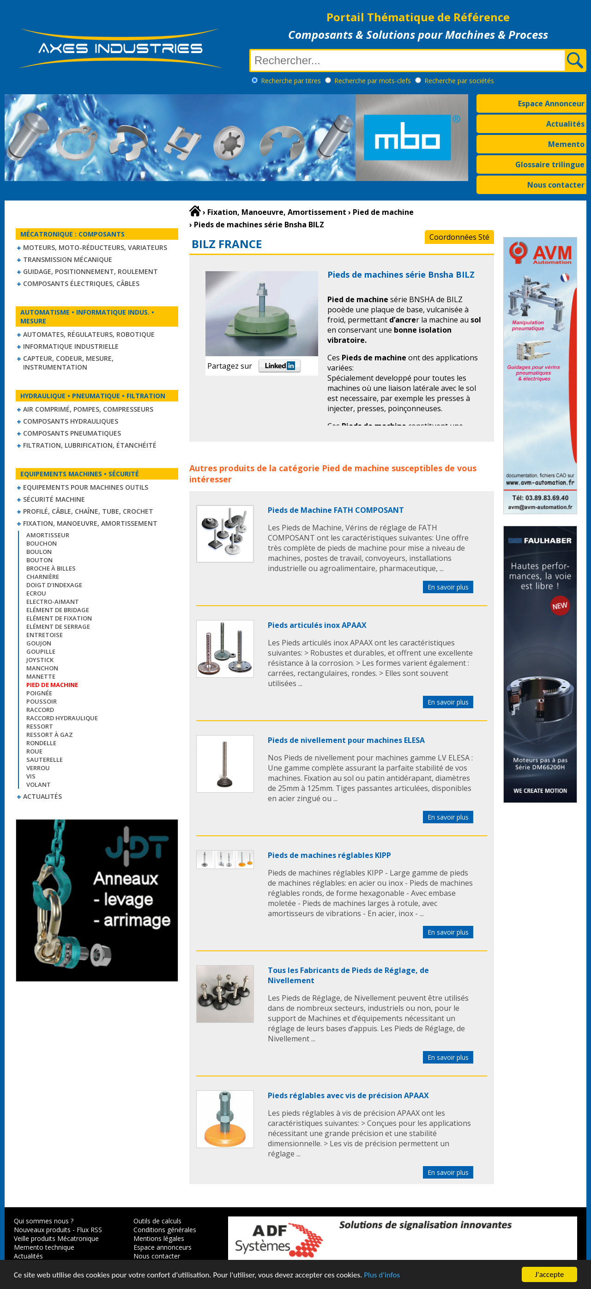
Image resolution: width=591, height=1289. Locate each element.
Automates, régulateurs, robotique (89, 334)
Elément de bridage (57, 610)
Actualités (565, 124)
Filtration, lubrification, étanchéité (90, 445)
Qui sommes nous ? (43, 1220)
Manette (40, 676)
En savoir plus (448, 587)
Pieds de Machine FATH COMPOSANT (336, 510)
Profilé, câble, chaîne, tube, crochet (88, 511)
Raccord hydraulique (62, 718)
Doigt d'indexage (54, 585)
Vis (31, 776)
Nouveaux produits (42, 1229)
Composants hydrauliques (70, 421)
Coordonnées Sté (459, 237)
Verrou (38, 768)
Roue (34, 751)
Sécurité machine (54, 499)
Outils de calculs (157, 1220)
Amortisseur (47, 535)
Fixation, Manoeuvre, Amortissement (90, 523)
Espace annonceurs (162, 1247)
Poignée (39, 693)
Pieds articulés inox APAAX (317, 625)
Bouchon (41, 543)
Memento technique (44, 1247)
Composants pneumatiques (72, 433)
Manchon (42, 668)
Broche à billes (51, 568)
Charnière (42, 576)
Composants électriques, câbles (81, 283)
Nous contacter (556, 185)
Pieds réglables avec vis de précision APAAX (348, 1095)
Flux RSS (89, 1229)
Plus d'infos (382, 1275)
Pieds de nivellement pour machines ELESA (346, 740)
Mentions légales (158, 1238)
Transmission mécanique (67, 259)
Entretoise (44, 635)
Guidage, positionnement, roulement (90, 271)
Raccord (40, 709)
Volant (38, 784)
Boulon (39, 551)
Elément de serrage (58, 626)
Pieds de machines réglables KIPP (329, 855)
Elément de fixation (59, 618)
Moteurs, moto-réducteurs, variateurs (95, 247)
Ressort (39, 726)
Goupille (40, 651)
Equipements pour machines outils (85, 487)
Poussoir (41, 701)
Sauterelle (44, 759)
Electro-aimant (52, 601)
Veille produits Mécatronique (56, 1238)
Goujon (38, 643)
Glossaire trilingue (550, 164)
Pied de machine (355, 468)
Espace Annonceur (551, 103)
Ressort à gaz (49, 734)
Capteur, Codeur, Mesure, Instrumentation (68, 362)
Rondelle (41, 743)
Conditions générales (164, 1229)
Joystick (40, 660)
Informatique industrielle (71, 346)
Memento (566, 144)
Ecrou (36, 593)
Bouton (39, 560)
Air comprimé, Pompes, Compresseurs (88, 409)
